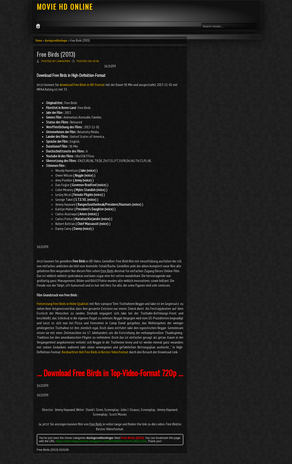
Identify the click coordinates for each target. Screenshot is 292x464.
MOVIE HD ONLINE (65, 6)
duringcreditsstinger (56, 40)
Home (39, 40)
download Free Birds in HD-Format (82, 84)
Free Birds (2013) (56, 54)
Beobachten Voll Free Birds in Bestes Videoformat (95, 352)
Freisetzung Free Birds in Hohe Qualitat (63, 303)
